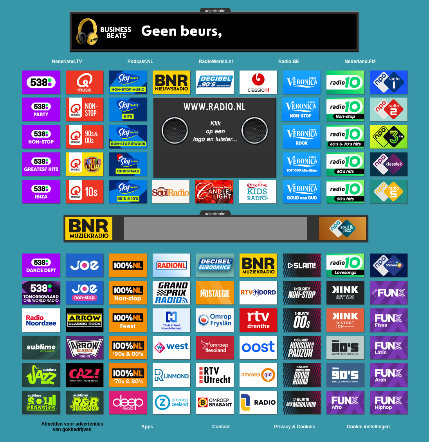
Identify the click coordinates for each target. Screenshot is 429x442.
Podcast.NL (140, 61)
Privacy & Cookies (294, 426)
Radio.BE (288, 61)
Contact (221, 426)
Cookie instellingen (368, 426)
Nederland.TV (67, 61)
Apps (147, 426)
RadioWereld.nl (216, 61)
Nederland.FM (359, 61)
